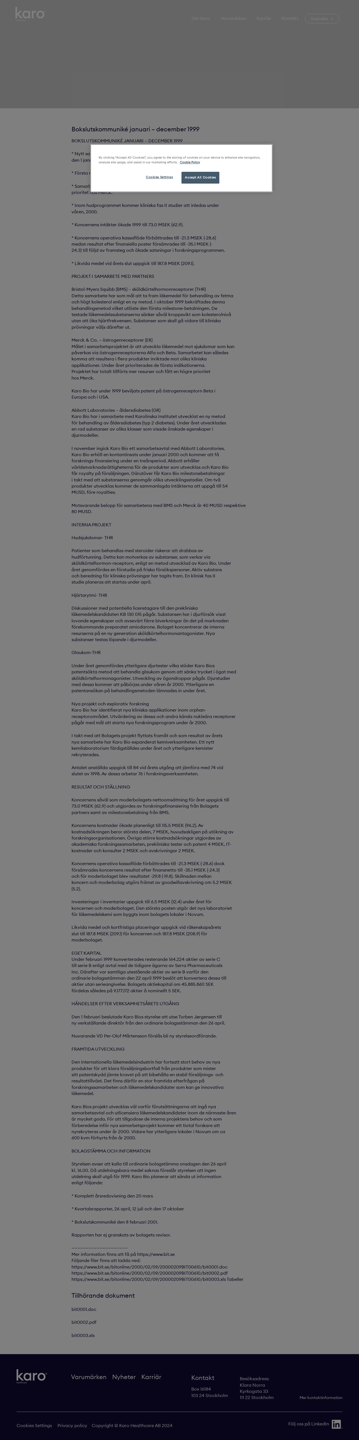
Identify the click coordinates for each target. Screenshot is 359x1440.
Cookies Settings (159, 177)
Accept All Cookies (200, 177)
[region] (181, 168)
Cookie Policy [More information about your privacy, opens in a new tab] (190, 162)
